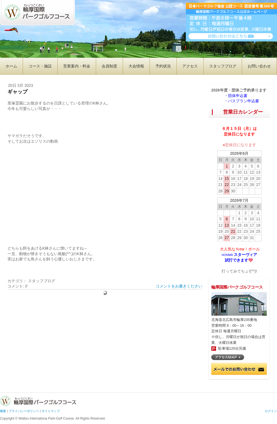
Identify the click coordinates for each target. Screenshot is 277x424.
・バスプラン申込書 (241, 101)
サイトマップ (51, 411)
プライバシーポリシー (24, 411)
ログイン (271, 411)
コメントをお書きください (179, 286)
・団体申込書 (237, 95)
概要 (3, 411)
